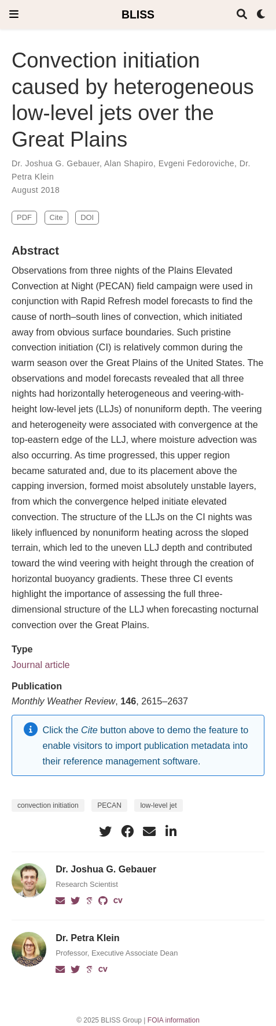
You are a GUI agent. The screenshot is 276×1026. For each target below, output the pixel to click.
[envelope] (149, 831)
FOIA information (174, 1020)
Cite (56, 217)
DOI (87, 217)
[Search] (242, 14)
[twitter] (105, 831)
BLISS (138, 14)
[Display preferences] (261, 14)
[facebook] (127, 831)
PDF (24, 217)
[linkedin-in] (171, 831)
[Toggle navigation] (14, 14)
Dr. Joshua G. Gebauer (56, 163)
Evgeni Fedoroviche (196, 163)
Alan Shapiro (128, 163)
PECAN (109, 805)
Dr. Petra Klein (87, 937)
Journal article (41, 664)
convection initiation (48, 805)
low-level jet (158, 805)
